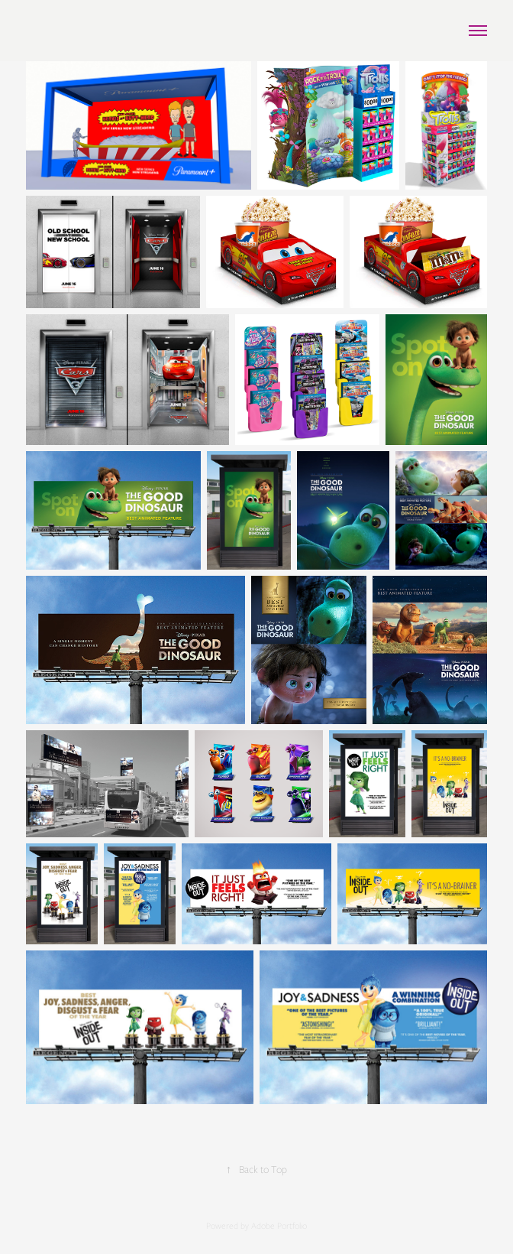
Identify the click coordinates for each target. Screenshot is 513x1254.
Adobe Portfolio (279, 1226)
